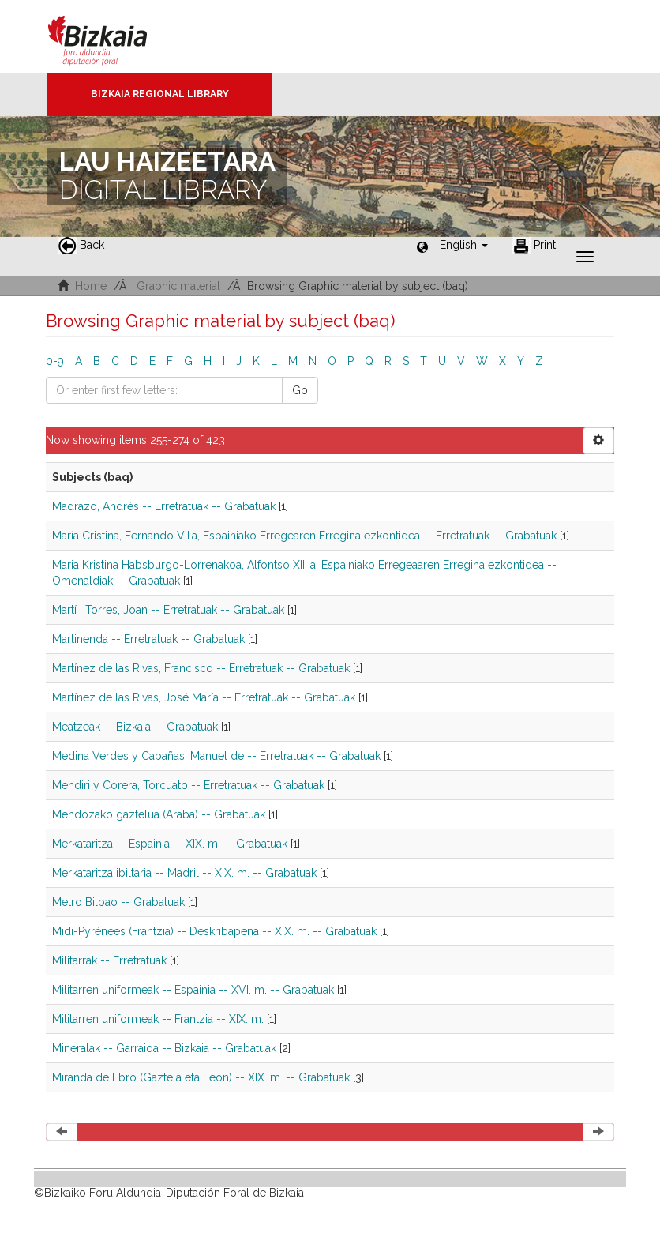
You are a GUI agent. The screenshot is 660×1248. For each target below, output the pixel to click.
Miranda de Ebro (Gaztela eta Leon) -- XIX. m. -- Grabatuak (201, 1077)
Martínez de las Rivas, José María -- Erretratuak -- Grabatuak (203, 697)
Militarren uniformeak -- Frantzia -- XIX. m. (158, 1019)
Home (91, 286)
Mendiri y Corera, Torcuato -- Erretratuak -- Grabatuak (188, 785)
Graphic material (178, 286)
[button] (464, 245)
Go (300, 390)
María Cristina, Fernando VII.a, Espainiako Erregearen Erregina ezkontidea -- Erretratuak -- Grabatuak (304, 535)
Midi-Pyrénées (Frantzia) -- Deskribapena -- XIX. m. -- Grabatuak (214, 931)
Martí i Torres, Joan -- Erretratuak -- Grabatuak (168, 609)
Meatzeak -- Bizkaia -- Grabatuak (135, 726)
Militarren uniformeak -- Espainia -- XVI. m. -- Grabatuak (193, 989)
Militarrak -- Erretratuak (109, 960)
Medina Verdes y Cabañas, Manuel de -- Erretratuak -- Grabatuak (216, 756)
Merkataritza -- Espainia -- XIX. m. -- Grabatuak (169, 843)
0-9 (55, 361)
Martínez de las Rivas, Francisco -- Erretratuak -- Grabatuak (201, 668)
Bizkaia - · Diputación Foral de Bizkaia (114, 36)
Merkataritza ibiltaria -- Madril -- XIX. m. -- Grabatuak (184, 872)
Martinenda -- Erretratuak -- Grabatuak (148, 639)
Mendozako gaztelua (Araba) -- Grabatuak (158, 814)
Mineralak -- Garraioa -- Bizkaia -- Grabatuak (164, 1048)
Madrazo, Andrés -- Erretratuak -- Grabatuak (164, 506)
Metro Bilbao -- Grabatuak (118, 902)
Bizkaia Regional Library (160, 94)
